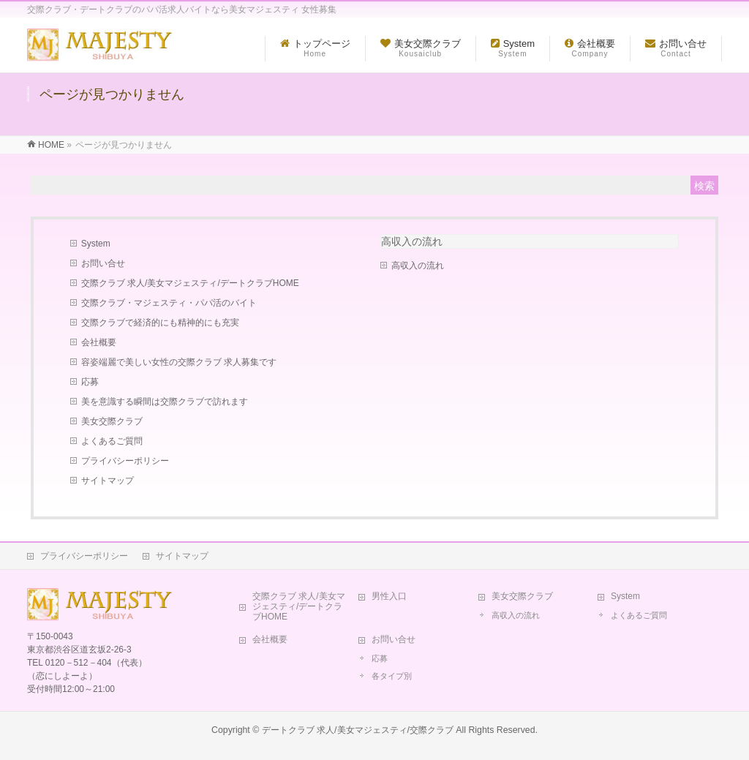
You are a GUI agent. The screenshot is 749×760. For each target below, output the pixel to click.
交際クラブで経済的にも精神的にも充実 (160, 322)
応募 (90, 382)
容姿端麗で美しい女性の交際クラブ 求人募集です (178, 362)
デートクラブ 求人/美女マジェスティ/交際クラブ (357, 730)
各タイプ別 (392, 675)
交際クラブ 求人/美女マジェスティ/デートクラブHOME (190, 283)
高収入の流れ (412, 241)
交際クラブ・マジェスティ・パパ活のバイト (169, 303)
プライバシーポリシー (125, 461)
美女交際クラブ (112, 421)
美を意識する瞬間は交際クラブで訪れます (164, 401)
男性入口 (389, 596)
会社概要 (98, 342)
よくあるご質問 (112, 441)
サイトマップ (107, 480)
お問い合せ (103, 263)
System (95, 243)
